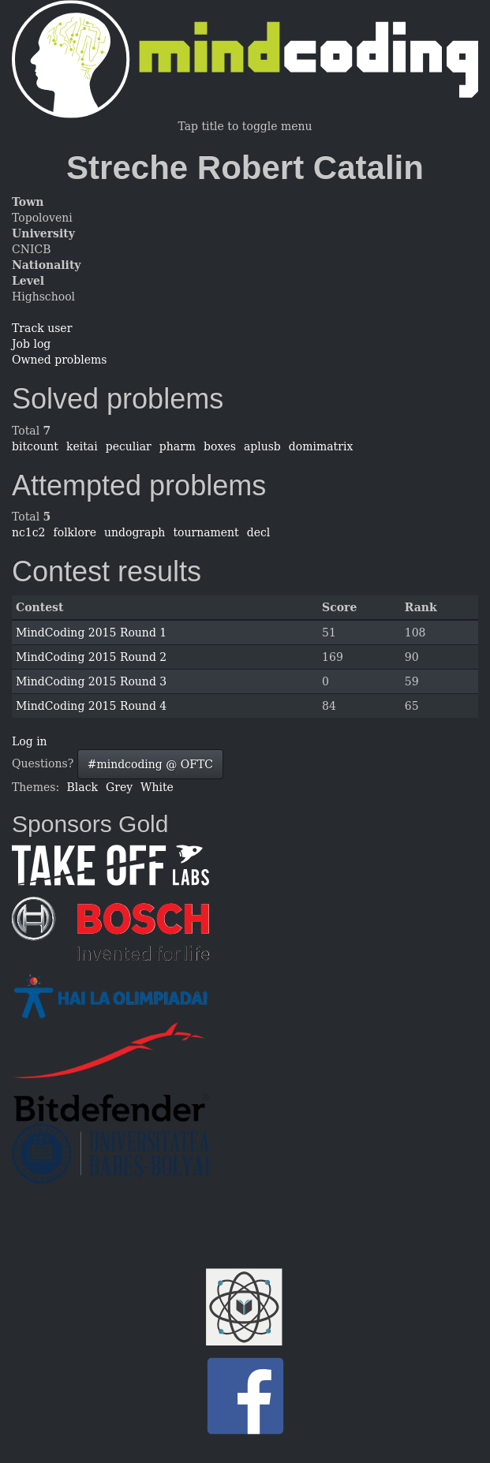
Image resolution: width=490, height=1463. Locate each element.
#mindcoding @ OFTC (150, 764)
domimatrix (321, 446)
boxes (220, 446)
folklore (75, 532)
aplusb (262, 446)
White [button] (157, 787)
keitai (82, 446)
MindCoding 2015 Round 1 (91, 632)
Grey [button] (119, 787)
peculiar (128, 446)
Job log (31, 344)
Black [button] (82, 787)
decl (259, 532)
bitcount (35, 446)
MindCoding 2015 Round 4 (91, 706)
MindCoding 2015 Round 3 (91, 681)
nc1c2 (29, 532)
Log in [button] (29, 741)
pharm (177, 446)
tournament (205, 532)
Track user (42, 328)
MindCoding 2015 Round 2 (91, 657)
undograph (134, 532)
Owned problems (59, 359)
